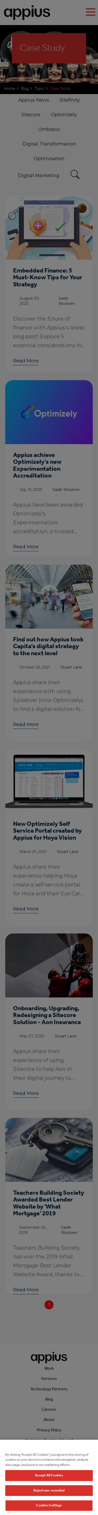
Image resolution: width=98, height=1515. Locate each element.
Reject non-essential (49, 1503)
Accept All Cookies (49, 1488)
